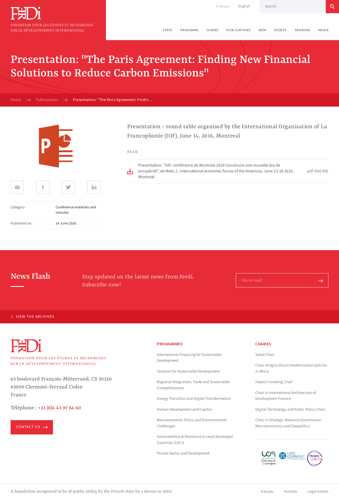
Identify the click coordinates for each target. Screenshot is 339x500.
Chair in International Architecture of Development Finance (285, 396)
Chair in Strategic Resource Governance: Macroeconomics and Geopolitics (288, 423)
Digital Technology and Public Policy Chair (290, 409)
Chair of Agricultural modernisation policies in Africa (291, 368)
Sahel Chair (264, 354)
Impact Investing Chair (274, 382)
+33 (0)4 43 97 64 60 (59, 408)
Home (16, 100)
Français (223, 6)
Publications (238, 30)
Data (262, 30)
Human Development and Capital (184, 409)
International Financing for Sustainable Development (189, 358)
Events (280, 30)
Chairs (212, 30)
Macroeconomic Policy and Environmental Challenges (191, 423)
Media (323, 30)
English (244, 6)
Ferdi (167, 30)
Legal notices (318, 491)
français (267, 491)
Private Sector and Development (183, 453)
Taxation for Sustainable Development (188, 371)
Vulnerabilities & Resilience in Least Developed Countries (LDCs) (195, 440)
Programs (189, 30)
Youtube (290, 491)
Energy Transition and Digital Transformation (194, 398)
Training (302, 30)
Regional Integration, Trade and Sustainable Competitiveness (193, 385)
